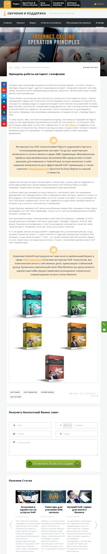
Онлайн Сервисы (47, 392)
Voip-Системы (15, 397)
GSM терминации (32, 260)
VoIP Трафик (15, 392)
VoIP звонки (70, 125)
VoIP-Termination (30, 392)
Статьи (17, 67)
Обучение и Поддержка (27, 13)
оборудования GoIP (39, 169)
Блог (10, 67)
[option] (28, 521)
